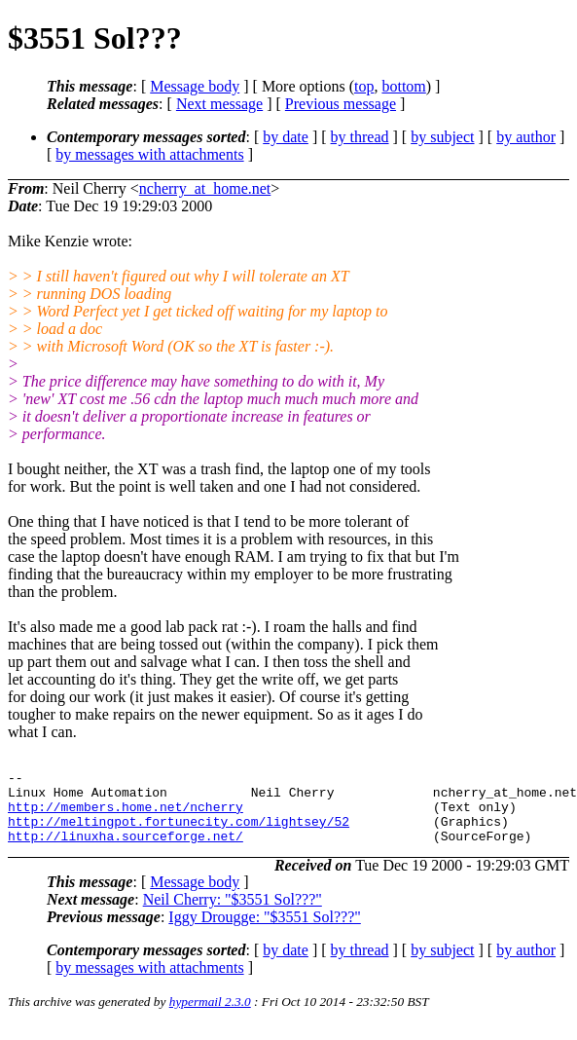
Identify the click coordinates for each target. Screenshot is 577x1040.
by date (285, 137)
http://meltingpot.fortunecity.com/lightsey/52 (178, 832)
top (364, 86)
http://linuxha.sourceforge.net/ (125, 850)
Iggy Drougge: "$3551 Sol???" (264, 931)
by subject (442, 137)
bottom (403, 86)
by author (526, 137)
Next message (219, 103)
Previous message (340, 103)
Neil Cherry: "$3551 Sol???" (232, 914)
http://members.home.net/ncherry (125, 815)
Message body (194, 86)
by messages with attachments (149, 154)
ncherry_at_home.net (205, 188)
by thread (360, 137)
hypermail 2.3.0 (210, 1016)
